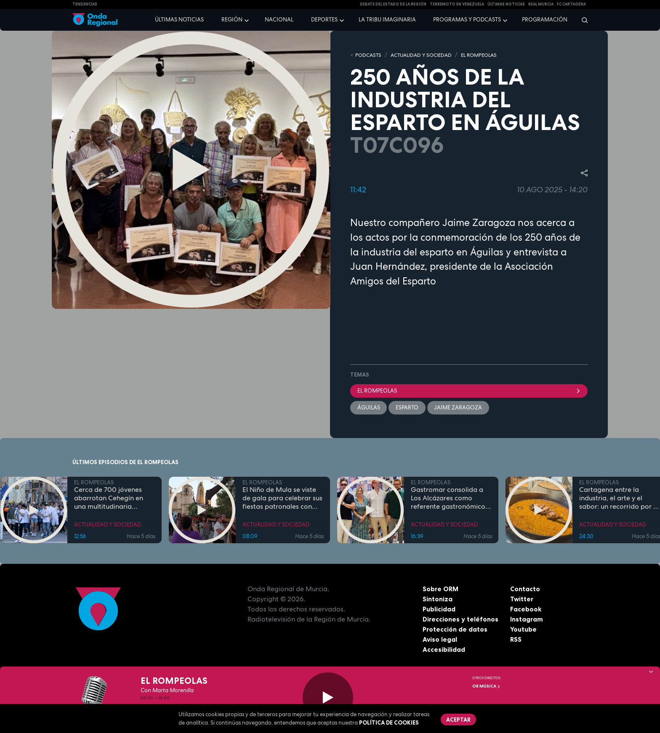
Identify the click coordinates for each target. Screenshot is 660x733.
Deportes (324, 19)
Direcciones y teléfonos (461, 620)
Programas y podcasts (467, 19)
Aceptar (459, 719)
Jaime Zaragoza (459, 408)
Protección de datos (455, 630)
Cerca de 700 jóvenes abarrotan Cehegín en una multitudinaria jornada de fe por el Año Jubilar (112, 499)
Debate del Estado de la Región (393, 4)
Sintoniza (437, 599)
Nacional (279, 19)
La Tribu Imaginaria (387, 19)
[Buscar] (582, 20)
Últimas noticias (179, 19)
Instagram (526, 620)
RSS (516, 640)
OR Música (486, 686)
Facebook (526, 610)
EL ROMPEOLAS (488, 54)
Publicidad (439, 610)
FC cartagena (571, 4)
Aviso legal (440, 640)
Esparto (407, 408)
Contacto (525, 589)
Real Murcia (541, 4)
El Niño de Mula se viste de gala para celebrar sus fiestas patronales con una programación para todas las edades (282, 499)
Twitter (522, 599)
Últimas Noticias (506, 4)
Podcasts (369, 54)
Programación (544, 19)
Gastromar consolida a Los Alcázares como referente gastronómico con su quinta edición (448, 499)
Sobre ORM (441, 589)
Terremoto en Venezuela (457, 4)
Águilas (368, 408)
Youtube (523, 630)
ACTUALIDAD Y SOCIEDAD (425, 54)
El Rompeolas (468, 390)
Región (231, 19)
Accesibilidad (444, 650)
